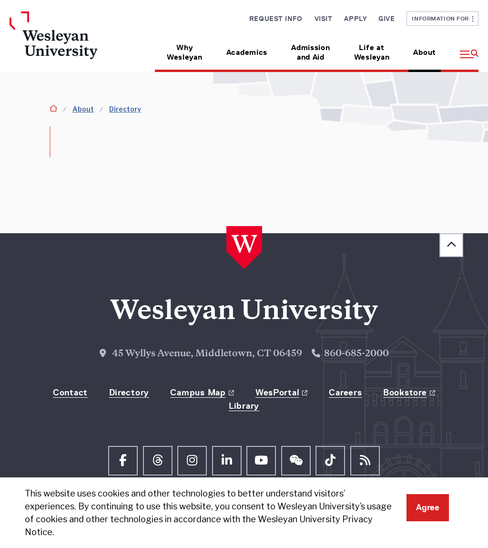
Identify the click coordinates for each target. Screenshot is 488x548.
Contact (70, 392)
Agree (427, 507)
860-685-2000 (356, 354)
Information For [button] (442, 18)
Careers (345, 392)
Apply (355, 18)
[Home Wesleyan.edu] (63, 41)
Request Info (276, 18)
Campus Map (197, 392)
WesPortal (277, 392)
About (424, 52)
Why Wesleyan (185, 52)
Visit (324, 18)
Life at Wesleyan (372, 52)
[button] (463, 49)
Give (386, 18)
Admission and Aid (310, 52)
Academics (246, 52)
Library (244, 406)
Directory (125, 109)
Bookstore (405, 392)
